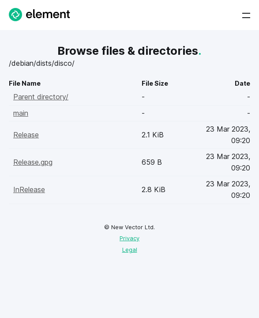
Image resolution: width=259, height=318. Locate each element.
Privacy (129, 238)
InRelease (29, 189)
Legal (129, 249)
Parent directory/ (40, 96)
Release (26, 134)
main (20, 113)
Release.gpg (33, 162)
